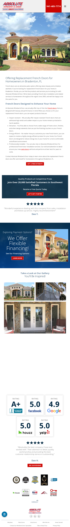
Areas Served (59, 522)
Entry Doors (33, 522)
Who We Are (46, 522)
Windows (10, 522)
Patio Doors (21, 522)
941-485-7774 (53, 6)
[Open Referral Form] (4, 514)
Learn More (17, 258)
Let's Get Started (35, 194)
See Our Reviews (35, 465)
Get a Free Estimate (35, 164)
